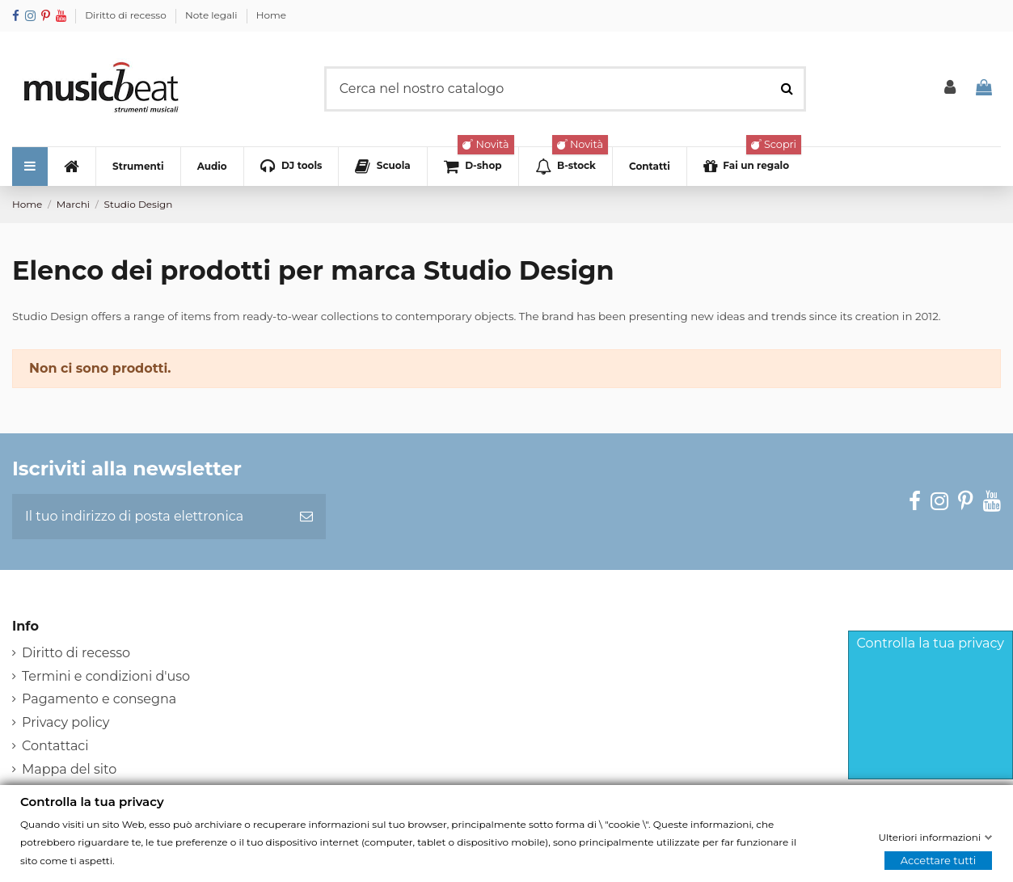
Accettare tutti (939, 860)
